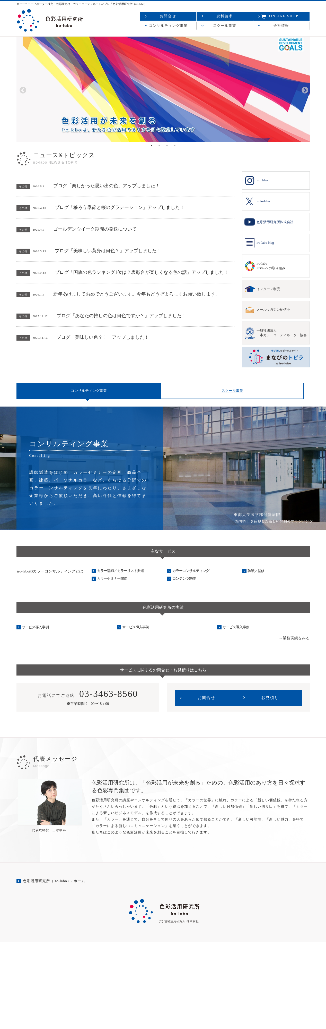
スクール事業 (224, 26)
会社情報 (281, 26)
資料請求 (224, 16)
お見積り (270, 785)
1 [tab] (151, 145)
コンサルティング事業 (168, 26)
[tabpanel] (163, 89)
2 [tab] (159, 145)
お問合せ (168, 16)
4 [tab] (174, 145)
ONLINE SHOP (279, 16)
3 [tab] (167, 145)
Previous (21, 89)
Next (303, 89)
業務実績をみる (296, 725)
